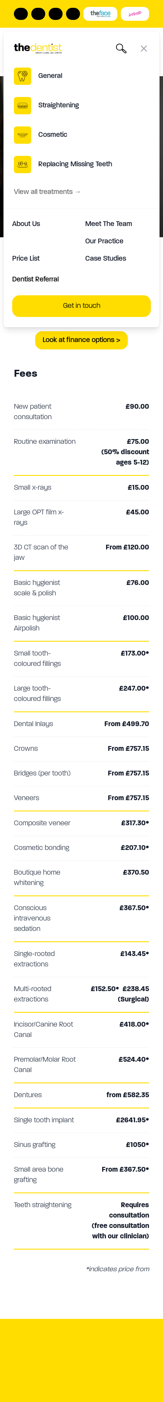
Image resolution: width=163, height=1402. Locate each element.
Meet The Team (108, 224)
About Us (26, 224)
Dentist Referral (35, 279)
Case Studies (105, 258)
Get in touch (81, 306)
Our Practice (104, 241)
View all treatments (47, 192)
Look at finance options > (81, 340)
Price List (26, 258)
